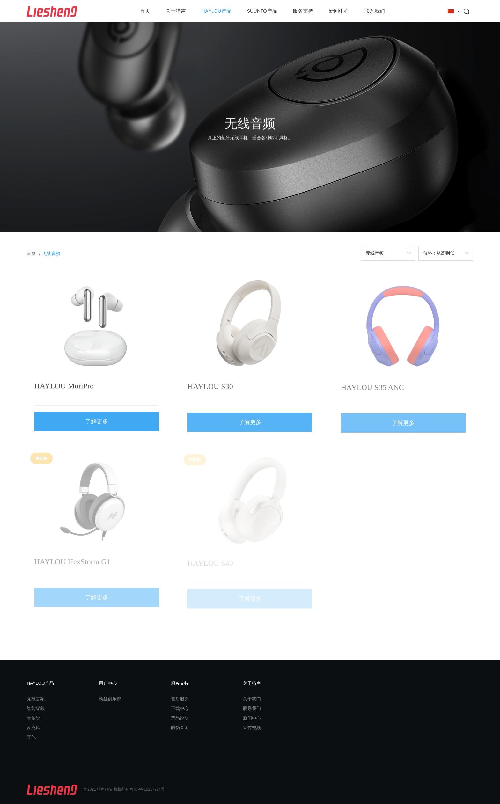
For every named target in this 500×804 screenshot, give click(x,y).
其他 (31, 737)
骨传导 (33, 717)
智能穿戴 (36, 708)
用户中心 (108, 683)
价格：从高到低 (438, 253)
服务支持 (303, 11)
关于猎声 (175, 11)
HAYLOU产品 (217, 11)
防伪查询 (180, 727)
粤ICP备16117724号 (147, 789)
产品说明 (180, 717)
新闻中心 (339, 11)
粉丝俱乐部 (110, 698)
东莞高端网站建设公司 (193, 789)
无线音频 (51, 253)
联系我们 (374, 11)
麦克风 (33, 727)
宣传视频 (252, 727)
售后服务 (180, 698)
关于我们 (252, 698)
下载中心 (180, 708)
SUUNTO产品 (262, 11)
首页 (145, 11)
